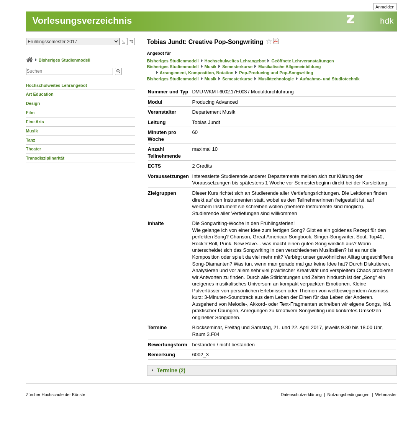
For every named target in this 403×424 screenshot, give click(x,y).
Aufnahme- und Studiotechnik (329, 79)
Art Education (40, 94)
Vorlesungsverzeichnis (82, 20)
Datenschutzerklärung (301, 394)
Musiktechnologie (276, 79)
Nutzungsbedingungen (349, 394)
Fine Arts (35, 121)
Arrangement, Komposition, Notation (197, 72)
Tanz (30, 140)
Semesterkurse (237, 66)
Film (30, 112)
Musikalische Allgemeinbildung (289, 66)
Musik (32, 131)
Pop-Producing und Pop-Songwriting (276, 72)
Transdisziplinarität (45, 158)
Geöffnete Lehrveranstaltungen (302, 61)
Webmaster (386, 394)
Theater (33, 149)
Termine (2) (171, 370)
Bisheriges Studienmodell (64, 60)
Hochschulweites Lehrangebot (56, 85)
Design (33, 103)
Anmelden (385, 7)
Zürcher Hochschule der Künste (55, 394)
